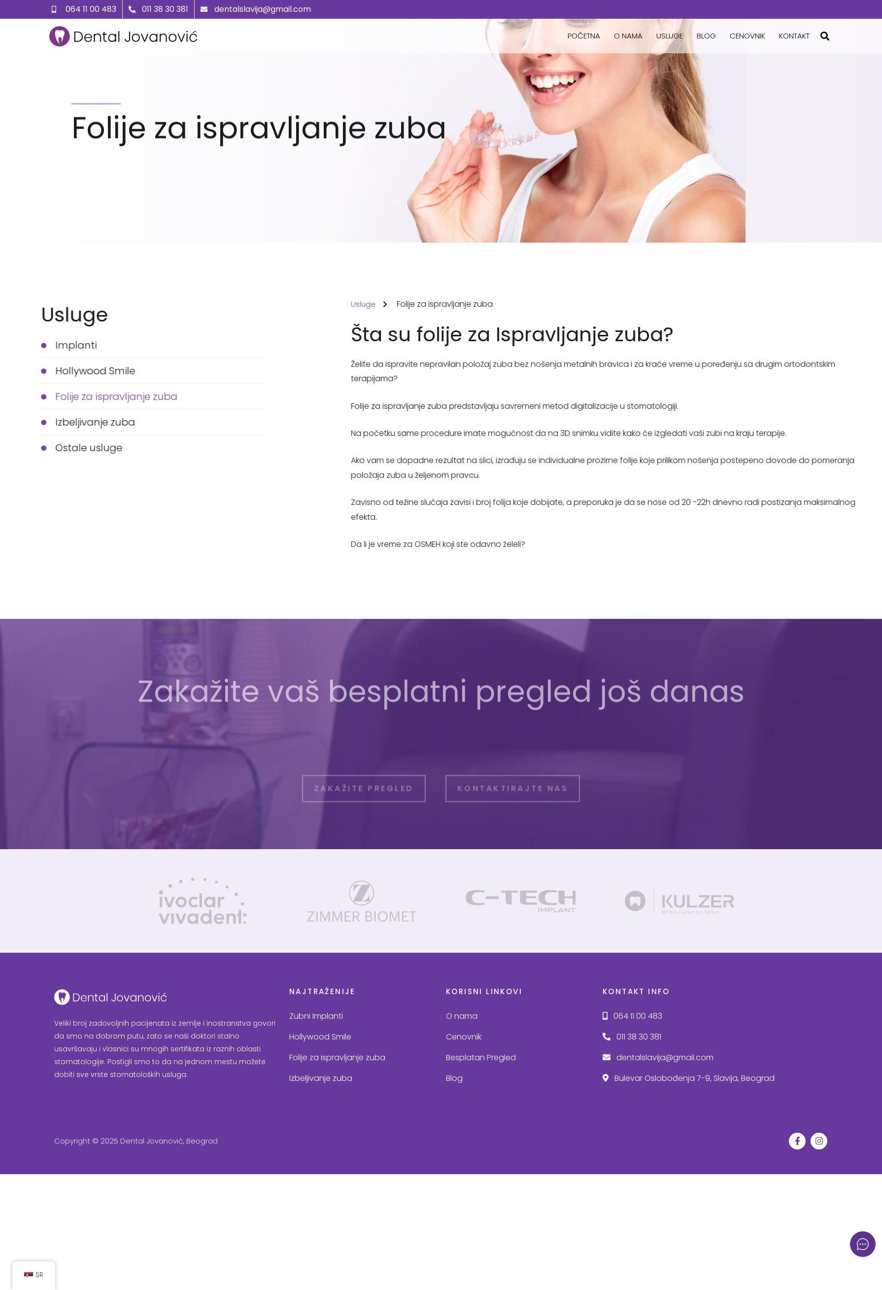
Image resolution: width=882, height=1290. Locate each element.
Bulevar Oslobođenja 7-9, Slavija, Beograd (689, 1076)
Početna (584, 36)
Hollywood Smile (320, 1034)
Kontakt (794, 36)
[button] (824, 36)
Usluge (669, 36)
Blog (706, 36)
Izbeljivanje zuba (320, 1076)
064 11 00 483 (632, 1014)
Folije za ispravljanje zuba (337, 1055)
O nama (628, 36)
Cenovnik (747, 36)
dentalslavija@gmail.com (658, 1055)
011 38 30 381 (632, 1034)
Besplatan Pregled (481, 1055)
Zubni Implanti (316, 1014)
